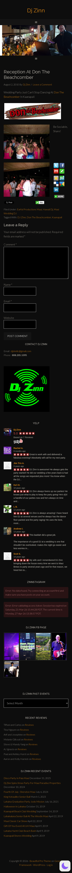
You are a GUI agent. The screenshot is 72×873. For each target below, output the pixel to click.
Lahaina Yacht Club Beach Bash (20, 830)
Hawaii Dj (48, 209)
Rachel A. (18, 448)
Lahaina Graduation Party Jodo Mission (24, 801)
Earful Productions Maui (29, 209)
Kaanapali (57, 217)
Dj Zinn (36, 10)
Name (8, 284)
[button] (64, 866)
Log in (50, 864)
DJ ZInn (21, 217)
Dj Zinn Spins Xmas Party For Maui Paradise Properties (32, 782)
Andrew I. (18, 528)
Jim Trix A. (19, 463)
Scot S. (17, 554)
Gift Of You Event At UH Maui (19, 825)
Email (8, 301)
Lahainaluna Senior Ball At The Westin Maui (26, 816)
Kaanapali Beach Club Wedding (20, 811)
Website (9, 317)
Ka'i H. (17, 485)
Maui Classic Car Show (15, 821)
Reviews (29, 724)
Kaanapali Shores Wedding (17, 835)
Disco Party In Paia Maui (16, 778)
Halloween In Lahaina (15, 806)
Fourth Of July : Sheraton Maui (19, 791)
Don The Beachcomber (39, 217)
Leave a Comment (42, 84)
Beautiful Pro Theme (40, 860)
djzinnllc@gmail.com (21, 351)
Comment (10, 244)
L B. (16, 507)
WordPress (39, 864)
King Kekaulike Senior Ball (17, 796)
